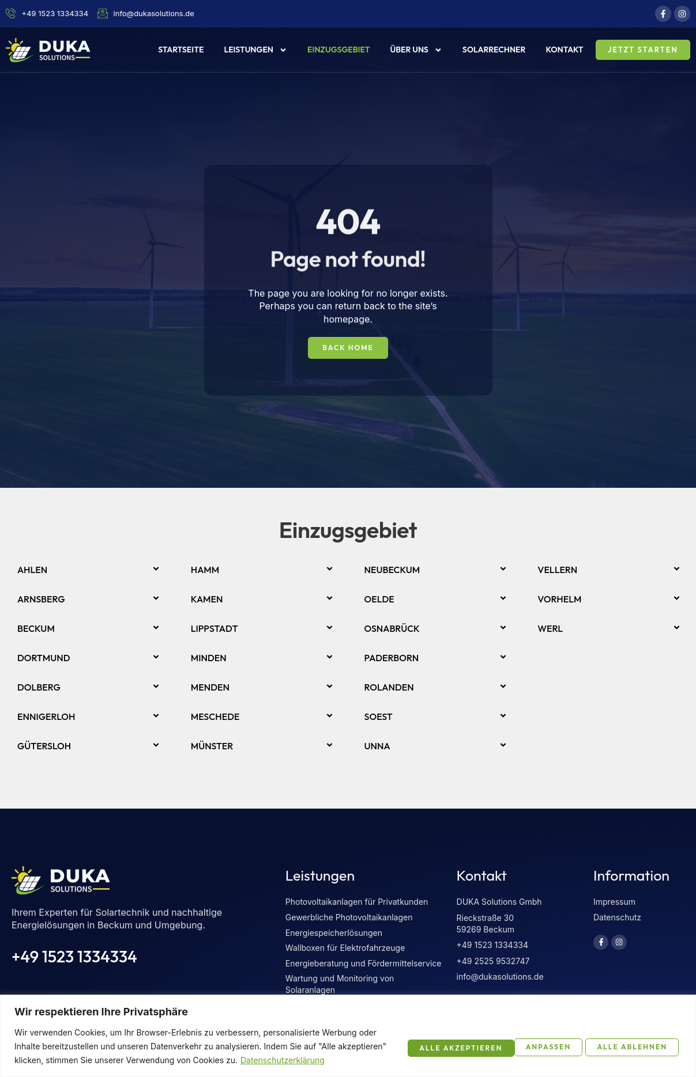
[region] (348, 1029)
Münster (212, 746)
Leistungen (255, 50)
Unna (377, 746)
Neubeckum (392, 570)
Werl (550, 629)
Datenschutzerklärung (71, 1060)
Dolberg (39, 687)
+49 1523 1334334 (74, 957)
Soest (378, 717)
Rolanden (389, 687)
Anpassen (406, 1039)
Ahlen (32, 570)
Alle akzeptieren (621, 1039)
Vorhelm (559, 599)
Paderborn (391, 658)
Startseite (181, 49)
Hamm (205, 570)
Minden (209, 658)
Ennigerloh (46, 717)
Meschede (215, 717)
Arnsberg (41, 599)
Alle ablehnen (504, 1039)
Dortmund (43, 658)
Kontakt (565, 49)
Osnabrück (392, 629)
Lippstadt (214, 629)
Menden (210, 687)
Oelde (379, 599)
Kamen (207, 599)
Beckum (36, 629)
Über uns (416, 50)
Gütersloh (44, 746)
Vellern (557, 570)
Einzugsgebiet (338, 49)
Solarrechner (494, 49)
